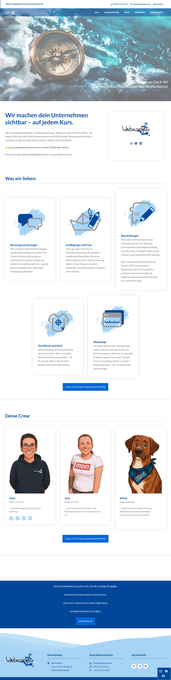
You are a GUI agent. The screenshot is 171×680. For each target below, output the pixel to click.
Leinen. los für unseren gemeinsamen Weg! (85, 538)
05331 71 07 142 (101, 666)
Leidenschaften (111, 12)
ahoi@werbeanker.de (102, 663)
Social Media (139, 655)
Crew (126, 12)
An (10, 498)
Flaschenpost (156, 12)
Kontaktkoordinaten (101, 655)
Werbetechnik (70, 511)
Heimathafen (54, 655)
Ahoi (97, 12)
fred (124, 498)
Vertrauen (140, 12)
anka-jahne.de (85, 621)
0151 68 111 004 (102, 670)
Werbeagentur (104, 86)
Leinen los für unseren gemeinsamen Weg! (85, 386)
